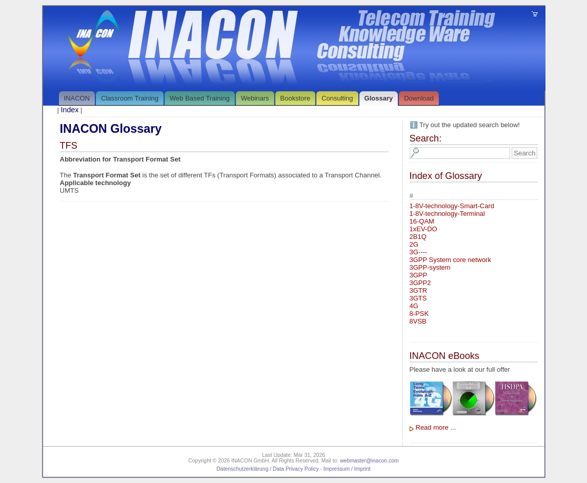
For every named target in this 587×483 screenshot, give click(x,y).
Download (419, 98)
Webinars (255, 98)
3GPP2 (420, 283)
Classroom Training (129, 98)
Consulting (337, 98)
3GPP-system (430, 267)
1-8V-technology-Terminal (447, 213)
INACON (77, 98)
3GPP (419, 275)
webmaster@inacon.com (369, 461)
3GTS (418, 298)
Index (70, 110)
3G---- (419, 252)
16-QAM (422, 221)
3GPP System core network (450, 260)
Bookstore (295, 98)
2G (414, 244)
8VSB (418, 321)
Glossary (379, 98)
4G (414, 306)
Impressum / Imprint (347, 469)
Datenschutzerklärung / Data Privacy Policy (267, 469)
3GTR (419, 290)
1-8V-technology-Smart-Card (452, 206)
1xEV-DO (423, 229)
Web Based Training (200, 98)
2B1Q (418, 236)
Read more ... (436, 427)
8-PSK (419, 313)
